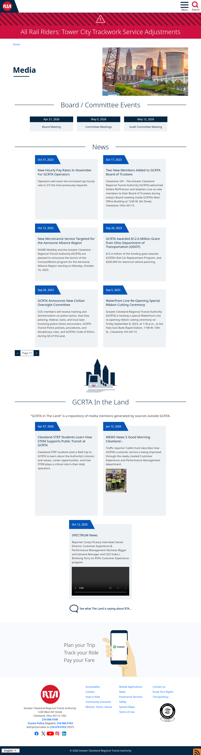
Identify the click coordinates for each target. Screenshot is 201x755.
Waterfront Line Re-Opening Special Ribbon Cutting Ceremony (133, 302)
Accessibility (93, 687)
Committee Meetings (98, 127)
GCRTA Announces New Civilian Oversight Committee (61, 302)
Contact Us (159, 687)
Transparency (160, 697)
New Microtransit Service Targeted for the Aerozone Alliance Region (66, 240)
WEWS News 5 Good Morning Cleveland (128, 439)
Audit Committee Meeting (145, 127)
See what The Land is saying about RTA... (101, 609)
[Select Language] (11, 751)
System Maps (127, 707)
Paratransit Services (130, 697)
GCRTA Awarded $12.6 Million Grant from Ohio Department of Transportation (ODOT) (133, 242)
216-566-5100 (50, 719)
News (122, 692)
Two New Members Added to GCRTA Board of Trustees (133, 172)
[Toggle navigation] (184, 6)
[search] (195, 4)
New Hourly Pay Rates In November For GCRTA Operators (65, 172)
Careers (90, 692)
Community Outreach (98, 702)
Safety (122, 702)
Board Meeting (51, 127)
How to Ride (93, 697)
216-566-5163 (65, 723)
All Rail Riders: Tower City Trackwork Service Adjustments (100, 31)
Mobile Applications (130, 687)
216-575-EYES (58, 727)
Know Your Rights (163, 692)
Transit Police (36, 723)
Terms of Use (127, 712)
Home (16, 44)
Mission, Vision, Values (99, 707)
